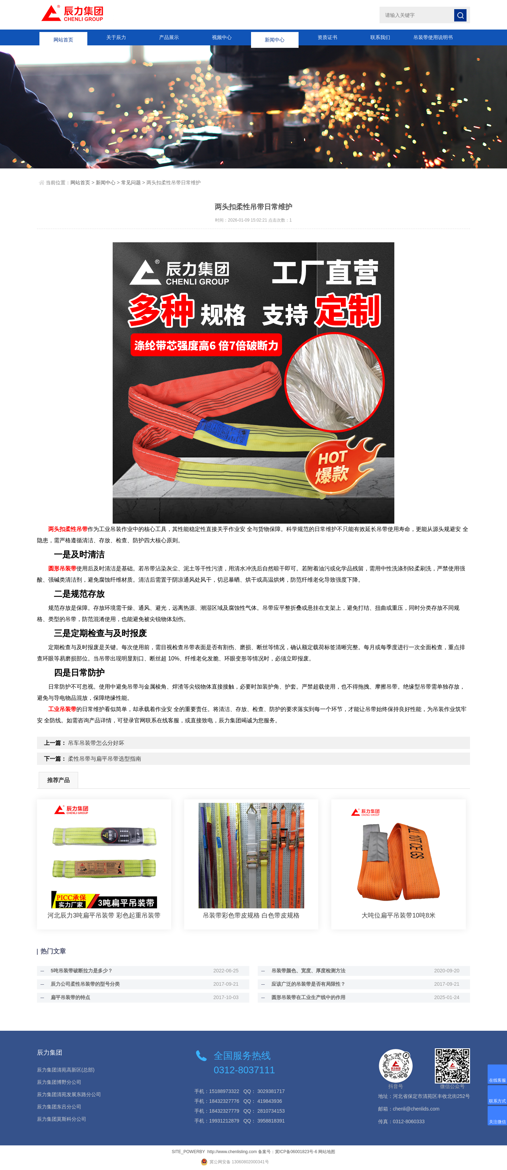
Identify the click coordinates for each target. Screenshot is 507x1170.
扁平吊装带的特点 (67, 997)
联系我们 (380, 37)
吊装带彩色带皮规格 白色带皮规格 (251, 915)
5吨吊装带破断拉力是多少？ (78, 970)
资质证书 (327, 37)
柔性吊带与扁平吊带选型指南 (104, 759)
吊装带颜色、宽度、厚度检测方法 (305, 970)
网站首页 (63, 37)
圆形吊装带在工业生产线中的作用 (305, 997)
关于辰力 (116, 37)
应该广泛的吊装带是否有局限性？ (305, 984)
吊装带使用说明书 (433, 37)
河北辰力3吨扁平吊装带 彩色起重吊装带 (104, 915)
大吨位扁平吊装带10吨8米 (399, 915)
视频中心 (222, 37)
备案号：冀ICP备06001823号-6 (287, 1151)
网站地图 (326, 1151)
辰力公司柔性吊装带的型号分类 (82, 984)
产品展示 (169, 37)
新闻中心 (274, 37)
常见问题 (131, 182)
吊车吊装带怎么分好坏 (96, 743)
